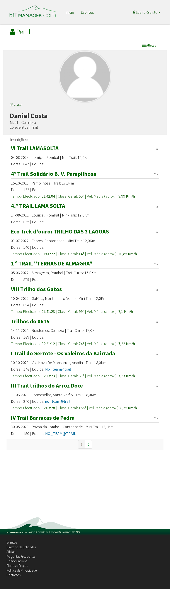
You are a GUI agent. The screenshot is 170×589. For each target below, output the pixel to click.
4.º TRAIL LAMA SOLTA (38, 205)
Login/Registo (146, 12)
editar (16, 105)
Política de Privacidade (22, 570)
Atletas (11, 552)
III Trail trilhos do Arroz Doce (47, 385)
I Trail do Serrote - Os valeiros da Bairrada (63, 353)
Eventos (87, 12)
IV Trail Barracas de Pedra (43, 417)
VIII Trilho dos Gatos (36, 289)
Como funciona (17, 561)
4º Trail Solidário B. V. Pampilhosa (53, 173)
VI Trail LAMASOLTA (35, 148)
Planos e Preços (17, 566)
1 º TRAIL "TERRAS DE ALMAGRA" (51, 263)
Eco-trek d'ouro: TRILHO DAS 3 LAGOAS (60, 231)
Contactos (13, 575)
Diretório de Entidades (21, 547)
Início (69, 12)
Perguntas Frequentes (21, 556)
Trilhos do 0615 (30, 321)
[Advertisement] (85, 484)
